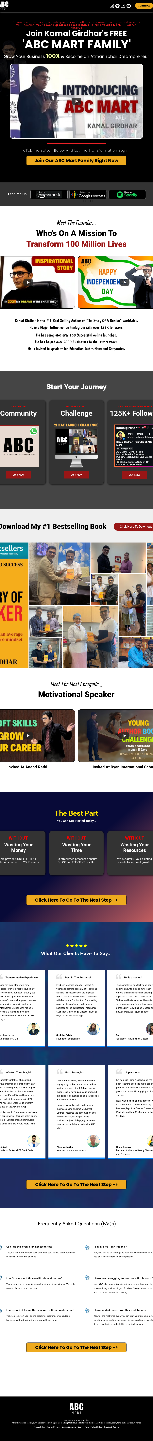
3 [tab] (88, 201)
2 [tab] (86, 201)
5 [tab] (92, 201)
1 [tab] (83, 201)
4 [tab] (90, 201)
